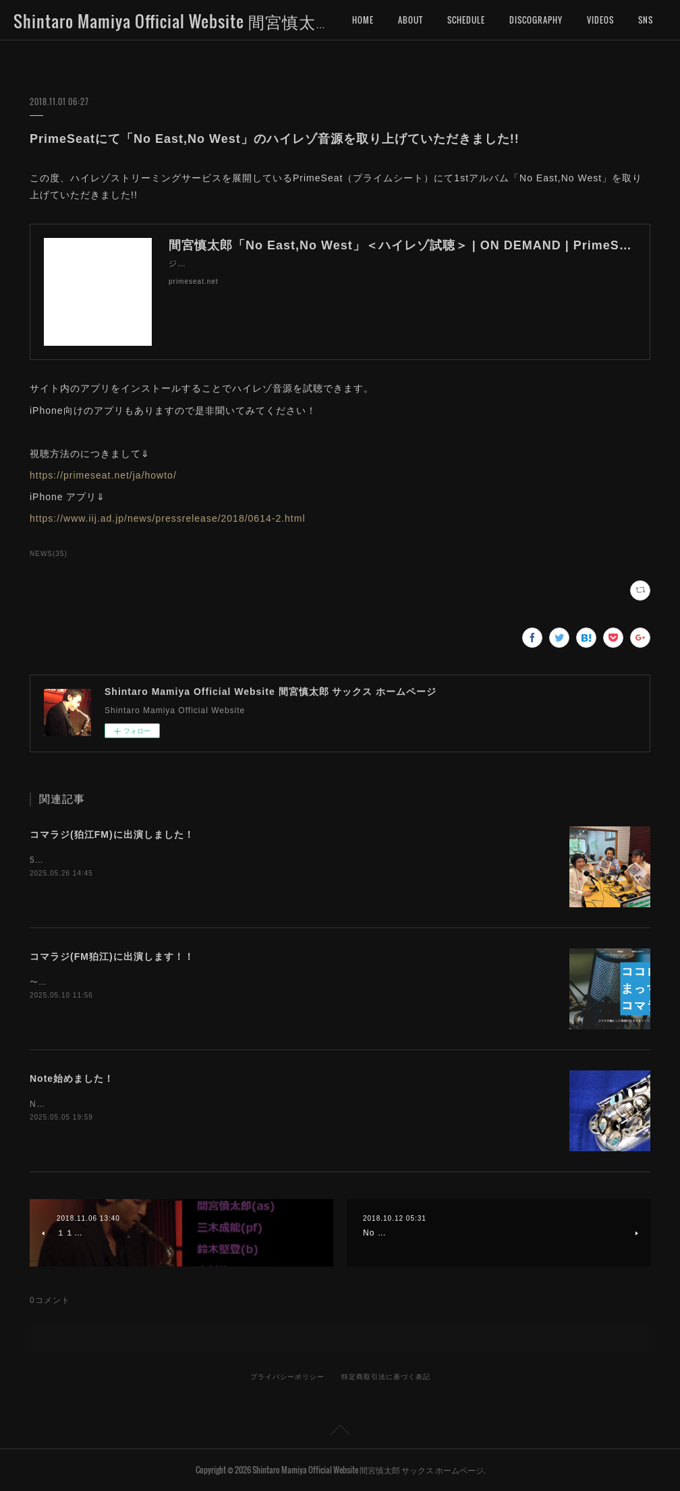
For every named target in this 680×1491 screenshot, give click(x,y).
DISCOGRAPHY (536, 20)
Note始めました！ (72, 1078)
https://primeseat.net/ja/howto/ (103, 475)
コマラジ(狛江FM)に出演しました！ (112, 834)
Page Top (340, 1432)
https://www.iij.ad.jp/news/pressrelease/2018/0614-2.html (168, 518)
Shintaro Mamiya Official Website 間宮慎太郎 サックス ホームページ (264, 21)
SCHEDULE (466, 20)
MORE (597, 20)
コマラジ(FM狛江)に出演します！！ (112, 956)
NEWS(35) (48, 553)
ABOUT (410, 20)
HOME (363, 20)
